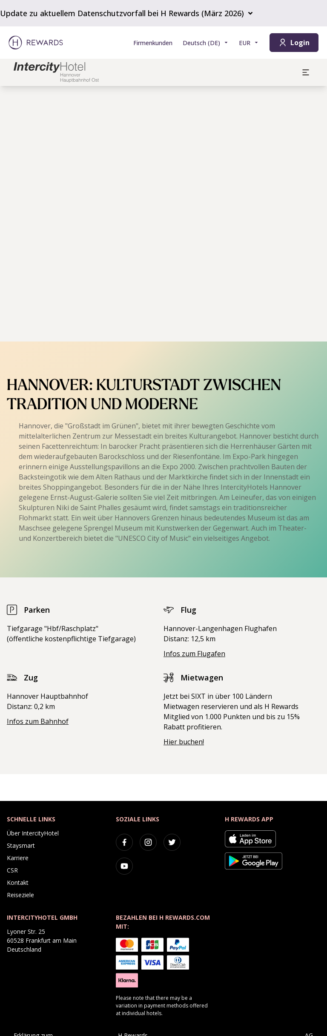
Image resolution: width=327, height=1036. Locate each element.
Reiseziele (20, 895)
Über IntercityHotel (33, 833)
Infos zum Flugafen (194, 653)
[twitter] (172, 842)
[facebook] (124, 842)
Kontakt (18, 882)
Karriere (18, 858)
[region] (163, 214)
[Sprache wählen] (206, 43)
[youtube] (124, 866)
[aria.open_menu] (305, 72)
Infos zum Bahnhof (38, 721)
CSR (12, 870)
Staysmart (21, 845)
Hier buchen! (184, 741)
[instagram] (148, 842)
